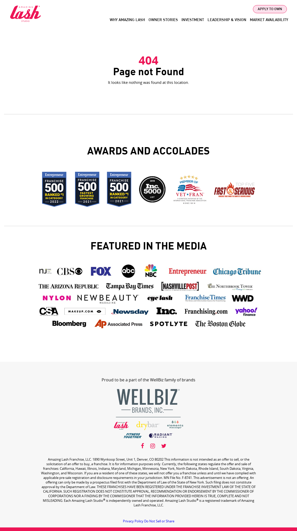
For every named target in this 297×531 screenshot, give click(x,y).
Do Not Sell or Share (159, 521)
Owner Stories (163, 20)
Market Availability (269, 20)
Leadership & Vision (227, 20)
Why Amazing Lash (127, 20)
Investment (192, 20)
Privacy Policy (133, 521)
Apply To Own (270, 9)
